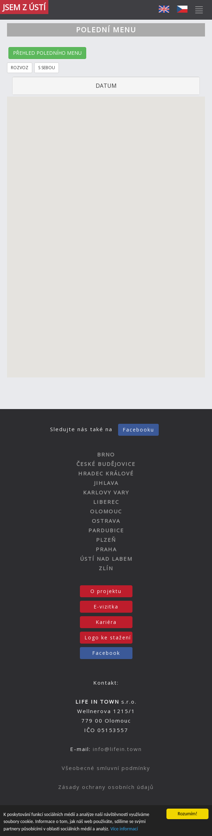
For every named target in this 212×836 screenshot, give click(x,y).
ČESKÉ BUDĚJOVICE (106, 463)
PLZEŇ (106, 539)
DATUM (106, 86)
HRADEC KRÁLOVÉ (106, 473)
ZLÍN (106, 568)
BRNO (106, 454)
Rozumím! (187, 814)
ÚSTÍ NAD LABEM (106, 558)
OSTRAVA (106, 520)
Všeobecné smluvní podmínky (106, 767)
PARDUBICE (106, 530)
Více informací (124, 829)
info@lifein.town (117, 748)
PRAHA (106, 549)
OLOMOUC (106, 511)
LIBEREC (106, 501)
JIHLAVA (106, 482)
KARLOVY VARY (106, 492)
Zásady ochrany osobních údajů (106, 786)
